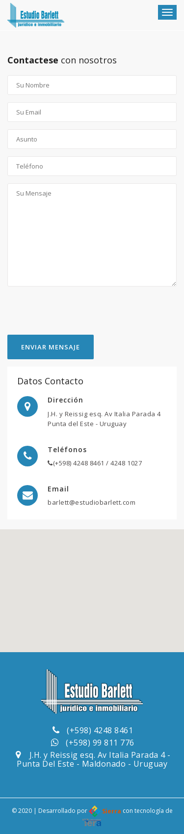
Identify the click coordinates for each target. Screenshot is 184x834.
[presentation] (82, 315)
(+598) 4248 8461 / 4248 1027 (95, 463)
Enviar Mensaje (50, 347)
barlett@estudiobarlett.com (92, 502)
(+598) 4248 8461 (100, 730)
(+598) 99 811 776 (100, 742)
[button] (92, 582)
